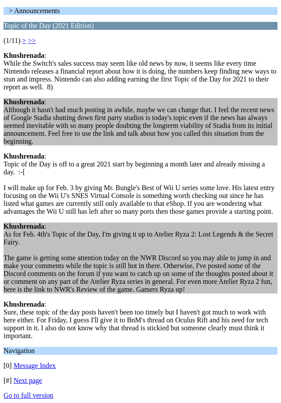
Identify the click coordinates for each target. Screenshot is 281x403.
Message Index (35, 365)
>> (32, 40)
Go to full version (28, 395)
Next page (28, 380)
